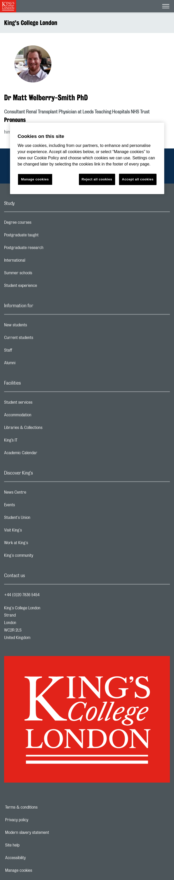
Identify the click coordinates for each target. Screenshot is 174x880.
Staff (28, 351)
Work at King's (36, 544)
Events (30, 506)
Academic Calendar (41, 454)
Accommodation (38, 416)
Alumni (30, 364)
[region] (87, 158)
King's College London (30, 22)
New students (36, 326)
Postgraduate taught (41, 236)
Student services (38, 403)
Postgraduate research (44, 249)
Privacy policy (34, 820)
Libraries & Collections (43, 429)
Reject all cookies (97, 179)
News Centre (35, 493)
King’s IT (31, 441)
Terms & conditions (39, 807)
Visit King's (33, 531)
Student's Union (37, 519)
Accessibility (33, 858)
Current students (39, 339)
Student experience (41, 287)
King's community (39, 556)
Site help (30, 845)
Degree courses (38, 223)
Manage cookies (36, 870)
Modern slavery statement (45, 833)
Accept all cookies (137, 179)
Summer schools (38, 274)
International (35, 261)
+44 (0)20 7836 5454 (22, 595)
